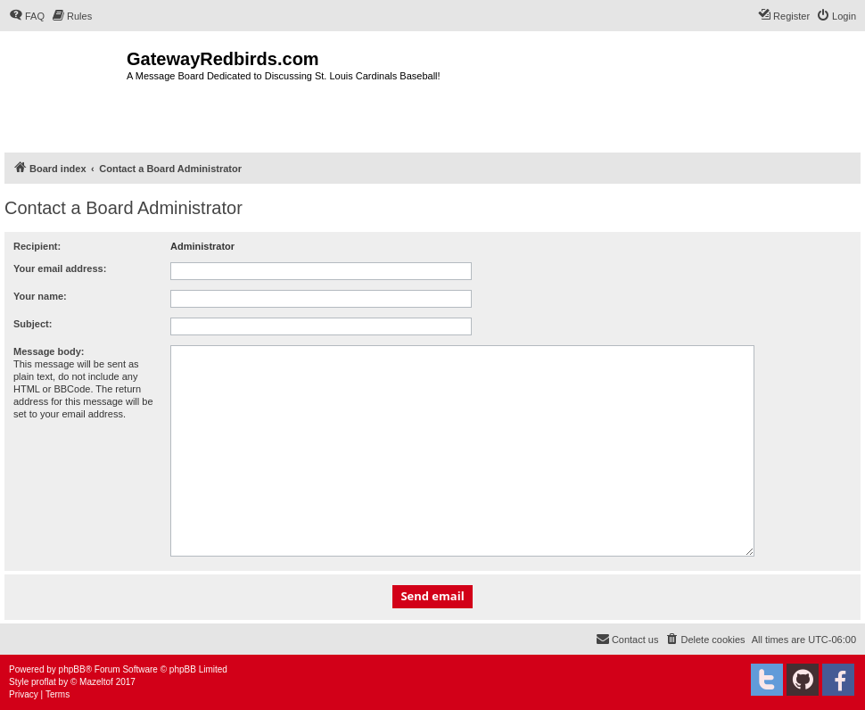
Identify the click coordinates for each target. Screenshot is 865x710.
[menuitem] (27, 16)
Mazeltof (96, 682)
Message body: (48, 351)
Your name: (40, 296)
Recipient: (37, 246)
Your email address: (59, 268)
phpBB (72, 669)
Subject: (32, 323)
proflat (43, 682)
